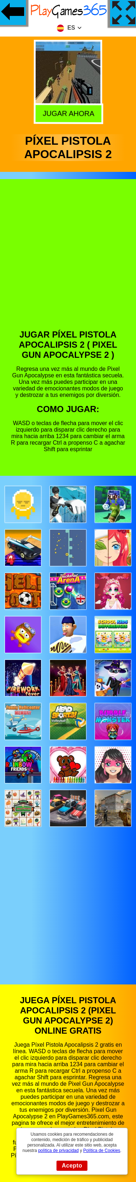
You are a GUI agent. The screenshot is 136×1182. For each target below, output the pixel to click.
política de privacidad (58, 1150)
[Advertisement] (67, 260)
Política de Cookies (101, 1150)
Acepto (72, 1165)
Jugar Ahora (67, 112)
